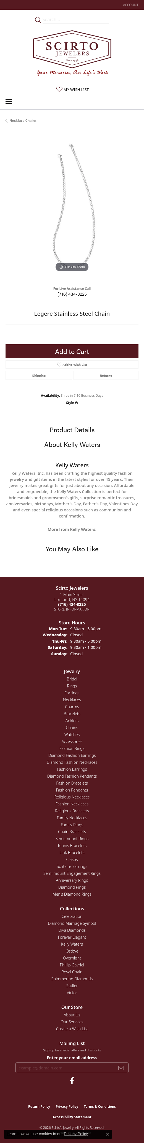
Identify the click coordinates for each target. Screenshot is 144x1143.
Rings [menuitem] (72, 686)
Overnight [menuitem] (72, 958)
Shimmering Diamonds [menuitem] (72, 978)
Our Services (72, 1021)
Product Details (72, 429)
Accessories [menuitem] (71, 741)
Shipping (39, 375)
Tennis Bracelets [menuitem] (72, 845)
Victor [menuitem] (72, 992)
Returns (106, 375)
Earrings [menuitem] (71, 692)
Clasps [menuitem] (72, 859)
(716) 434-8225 (72, 294)
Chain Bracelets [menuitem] (72, 831)
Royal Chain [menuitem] (72, 971)
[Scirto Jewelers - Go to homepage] (72, 54)
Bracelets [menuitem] (72, 713)
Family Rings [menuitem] (72, 824)
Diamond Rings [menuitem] (72, 887)
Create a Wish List (72, 1028)
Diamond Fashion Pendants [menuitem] (72, 776)
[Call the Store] (72, 604)
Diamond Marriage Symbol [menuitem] (72, 923)
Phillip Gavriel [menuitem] (72, 965)
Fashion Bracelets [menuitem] (72, 783)
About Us (72, 1015)
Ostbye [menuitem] (72, 951)
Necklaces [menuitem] (72, 699)
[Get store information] (72, 609)
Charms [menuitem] (72, 706)
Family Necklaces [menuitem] (72, 817)
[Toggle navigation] (9, 101)
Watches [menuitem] (72, 734)
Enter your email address (72, 1057)
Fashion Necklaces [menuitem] (72, 804)
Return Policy (39, 1106)
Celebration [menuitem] (72, 916)
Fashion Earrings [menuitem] (72, 769)
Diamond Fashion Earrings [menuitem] (72, 755)
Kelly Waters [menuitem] (72, 944)
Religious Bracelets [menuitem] (72, 810)
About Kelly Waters (72, 444)
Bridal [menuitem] (72, 679)
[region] (72, 206)
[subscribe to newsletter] (121, 1068)
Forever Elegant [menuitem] (72, 937)
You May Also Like (72, 548)
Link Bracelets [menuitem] (71, 852)
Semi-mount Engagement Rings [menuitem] (72, 873)
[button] (130, 5)
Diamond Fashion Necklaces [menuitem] (72, 762)
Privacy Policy (67, 1106)
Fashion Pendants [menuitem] (72, 790)
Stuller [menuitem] (72, 985)
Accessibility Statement (72, 1117)
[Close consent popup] (107, 1134)
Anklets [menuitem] (72, 720)
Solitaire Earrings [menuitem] (72, 866)
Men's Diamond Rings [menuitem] (72, 894)
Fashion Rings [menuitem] (71, 748)
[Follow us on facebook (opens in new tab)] (72, 1080)
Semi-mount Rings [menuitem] (72, 838)
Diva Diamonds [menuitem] (71, 930)
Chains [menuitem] (72, 727)
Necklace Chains (22, 120)
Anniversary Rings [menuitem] (72, 880)
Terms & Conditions (100, 1106)
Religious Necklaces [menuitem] (72, 797)
